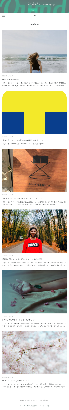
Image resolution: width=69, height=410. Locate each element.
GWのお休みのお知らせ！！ (13, 79)
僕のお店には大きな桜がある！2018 (15, 381)
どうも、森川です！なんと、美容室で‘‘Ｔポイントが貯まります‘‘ (22, 144)
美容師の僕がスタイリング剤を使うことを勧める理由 (22, 259)
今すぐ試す (33, 10)
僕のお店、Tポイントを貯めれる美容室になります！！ (22, 140)
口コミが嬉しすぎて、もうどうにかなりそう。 (19, 320)
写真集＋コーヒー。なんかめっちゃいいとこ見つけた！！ (24, 198)
